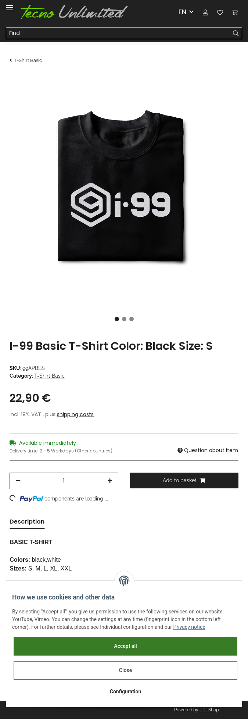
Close (125, 670)
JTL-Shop (209, 709)
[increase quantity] (110, 481)
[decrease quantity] (18, 481)
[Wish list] (220, 12)
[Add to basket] (184, 480)
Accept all (125, 646)
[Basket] (234, 12)
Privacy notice (189, 627)
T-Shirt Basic (49, 376)
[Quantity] (64, 481)
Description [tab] (27, 521)
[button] (205, 12)
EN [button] (182, 11)
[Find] (118, 33)
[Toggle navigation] (9, 4)
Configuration (125, 691)
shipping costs (75, 414)
